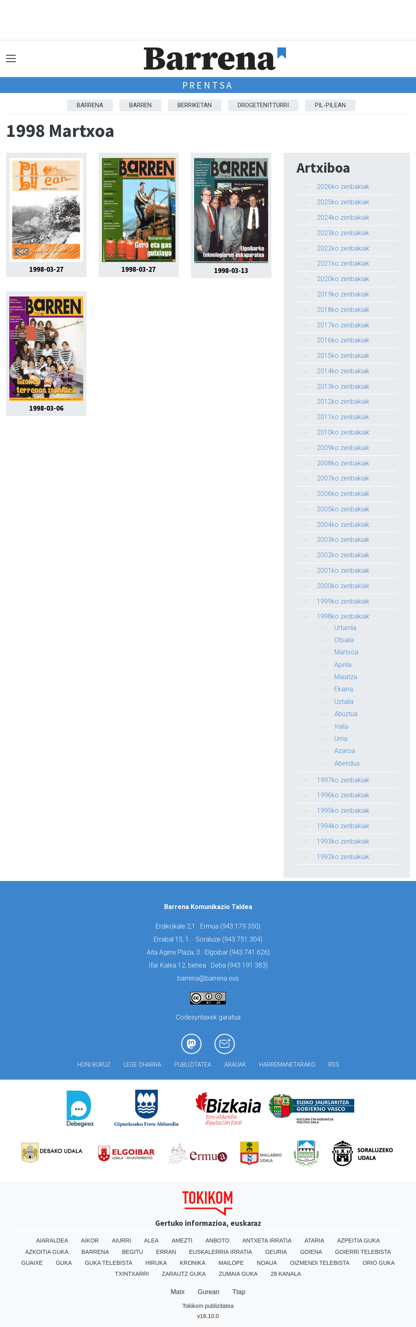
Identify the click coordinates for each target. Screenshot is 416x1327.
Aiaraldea (52, 1240)
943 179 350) (241, 926)
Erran (166, 1252)
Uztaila (343, 702)
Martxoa (346, 652)
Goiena (311, 1252)
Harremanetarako (287, 1064)
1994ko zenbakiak (343, 826)
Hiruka (156, 1263)
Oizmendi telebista (320, 1263)
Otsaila (344, 640)
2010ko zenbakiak (343, 432)
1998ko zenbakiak (343, 616)
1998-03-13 (231, 270)
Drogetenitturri (263, 105)
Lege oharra (142, 1064)
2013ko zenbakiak (343, 386)
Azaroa (344, 751)
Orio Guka (378, 1263)
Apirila (342, 665)
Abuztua (346, 714)
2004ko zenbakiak (343, 524)
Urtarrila (345, 628)
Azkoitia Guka (47, 1252)
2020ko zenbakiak (343, 279)
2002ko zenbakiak (343, 555)
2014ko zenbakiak (343, 371)
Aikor (90, 1240)
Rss (333, 1064)
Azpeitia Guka (358, 1240)
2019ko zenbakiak (343, 294)
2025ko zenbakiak (343, 202)
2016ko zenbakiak (343, 340)
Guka (64, 1263)
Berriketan (195, 105)
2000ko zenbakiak (343, 586)
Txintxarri (132, 1274)
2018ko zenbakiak (343, 310)
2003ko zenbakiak (343, 539)
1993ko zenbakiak (343, 841)
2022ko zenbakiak (343, 248)
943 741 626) (251, 952)
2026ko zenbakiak (343, 186)
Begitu (132, 1252)
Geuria (276, 1252)
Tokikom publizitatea (208, 1306)
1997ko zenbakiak (343, 780)
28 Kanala (286, 1274)
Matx (178, 1291)
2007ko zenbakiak (343, 478)
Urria (340, 739)
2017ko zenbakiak (343, 325)
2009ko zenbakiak (343, 448)
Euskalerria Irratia (220, 1252)
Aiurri (121, 1240)
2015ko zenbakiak (343, 355)
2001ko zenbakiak (343, 570)
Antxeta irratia (267, 1240)
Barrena (90, 105)
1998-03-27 (46, 269)
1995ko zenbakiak (343, 810)
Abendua (347, 763)
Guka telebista (108, 1263)
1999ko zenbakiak (343, 601)
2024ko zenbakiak (343, 217)
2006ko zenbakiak (343, 494)
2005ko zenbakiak (343, 509)
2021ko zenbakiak (343, 263)
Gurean (208, 1291)
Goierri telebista (363, 1252)
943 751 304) (243, 939)
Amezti (181, 1240)
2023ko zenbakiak (343, 233)
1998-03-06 (46, 408)
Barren (140, 105)
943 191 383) (249, 965)
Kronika (193, 1263)
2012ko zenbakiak (343, 401)
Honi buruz (93, 1064)
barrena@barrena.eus (208, 978)
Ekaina (343, 689)
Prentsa (208, 85)
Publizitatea (192, 1064)
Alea (151, 1240)
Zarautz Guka (184, 1274)
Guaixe (32, 1263)
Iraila (341, 726)
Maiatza (345, 677)
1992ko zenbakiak (343, 857)
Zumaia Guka (238, 1274)
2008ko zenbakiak (343, 463)
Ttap (238, 1291)
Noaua (267, 1263)
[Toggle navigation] (11, 59)
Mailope (231, 1263)
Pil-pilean (330, 105)
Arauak (235, 1064)
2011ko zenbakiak (343, 417)
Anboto (218, 1240)
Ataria (314, 1240)
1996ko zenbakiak (343, 795)
